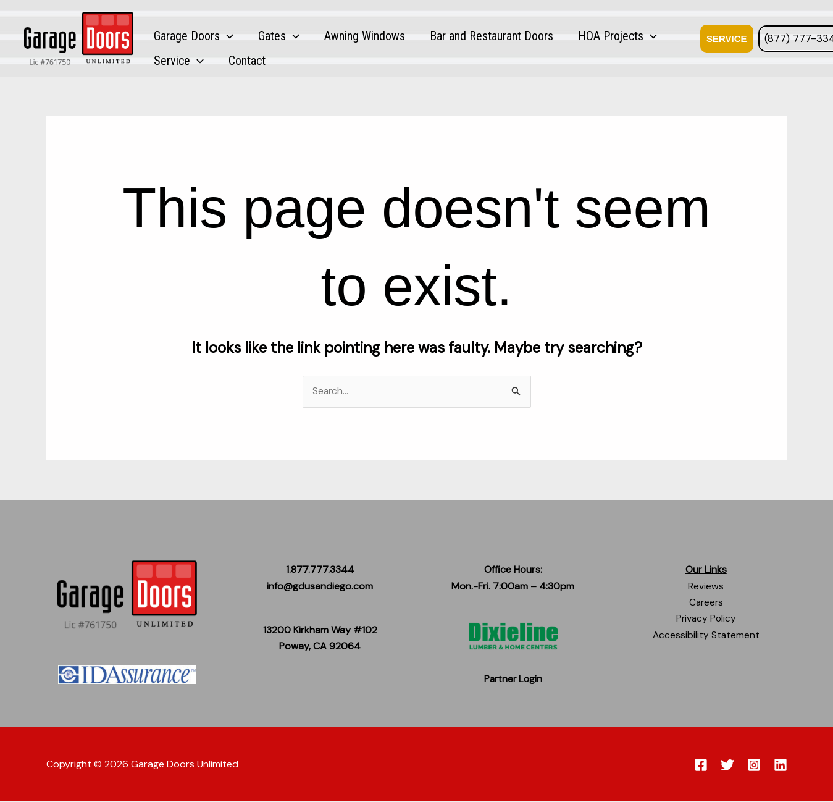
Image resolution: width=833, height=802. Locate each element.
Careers (706, 602)
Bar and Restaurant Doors (435, 37)
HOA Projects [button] (545, 37)
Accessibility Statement (706, 635)
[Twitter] (727, 765)
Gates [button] (254, 37)
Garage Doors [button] (185, 37)
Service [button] (618, 37)
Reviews (706, 586)
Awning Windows (324, 37)
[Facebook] (701, 765)
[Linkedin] (780, 765)
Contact (670, 37)
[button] (218, 37)
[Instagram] (754, 765)
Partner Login (513, 679)
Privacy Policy (706, 618)
